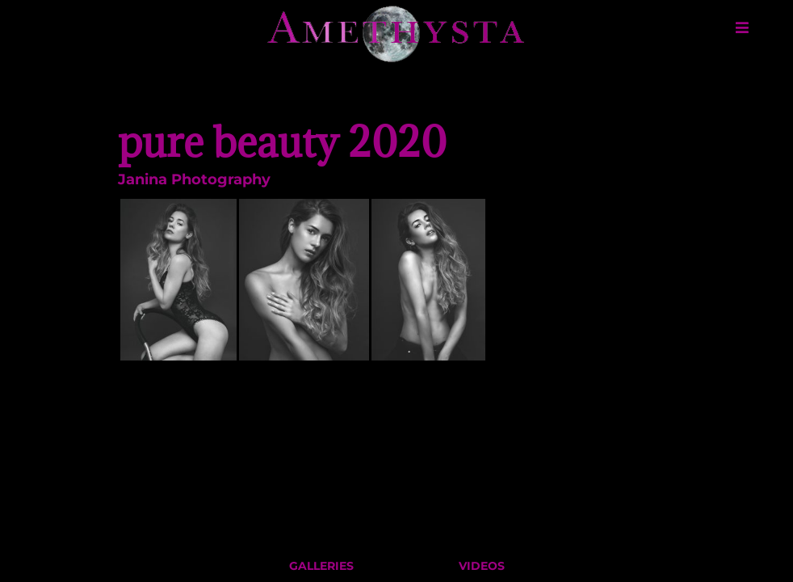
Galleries (321, 570)
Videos (482, 570)
